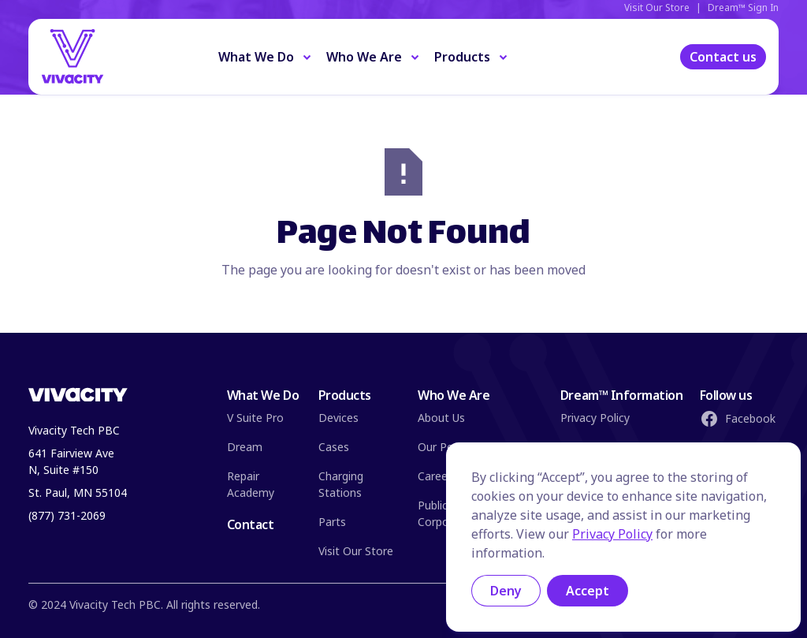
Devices (338, 417)
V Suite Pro (255, 417)
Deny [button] (506, 590)
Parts (332, 521)
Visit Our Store (355, 550)
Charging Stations (340, 484)
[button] (266, 56)
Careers (437, 475)
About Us (441, 417)
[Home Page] (100, 56)
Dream (244, 446)
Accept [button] (587, 590)
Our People (446, 446)
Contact (250, 524)
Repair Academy (250, 484)
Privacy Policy (595, 417)
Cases (333, 446)
